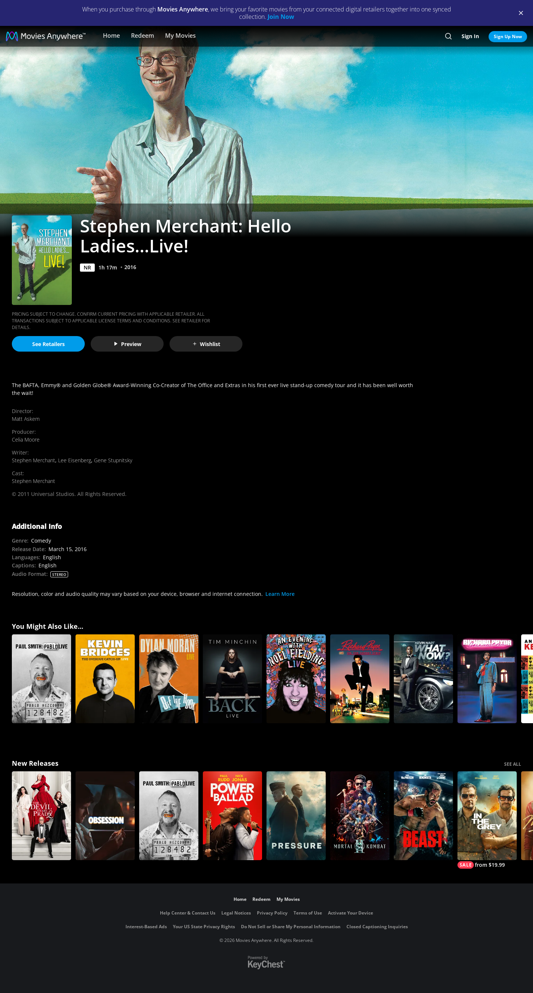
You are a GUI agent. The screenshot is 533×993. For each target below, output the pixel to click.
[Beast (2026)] (423, 815)
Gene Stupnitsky (113, 460)
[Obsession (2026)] (105, 815)
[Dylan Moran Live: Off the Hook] (168, 678)
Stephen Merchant (33, 460)
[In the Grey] (487, 820)
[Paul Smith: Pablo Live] (41, 678)
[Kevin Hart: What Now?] (423, 678)
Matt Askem (26, 418)
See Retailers (48, 344)
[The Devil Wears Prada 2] (41, 815)
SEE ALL (512, 764)
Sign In (470, 36)
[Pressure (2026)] (296, 815)
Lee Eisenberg (74, 460)
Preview (127, 344)
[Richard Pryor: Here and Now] (487, 678)
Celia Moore (26, 439)
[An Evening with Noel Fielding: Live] (296, 678)
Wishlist (206, 344)
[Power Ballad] (232, 815)
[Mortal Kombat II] (359, 815)
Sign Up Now (508, 36)
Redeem (142, 35)
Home (111, 35)
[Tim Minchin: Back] (232, 678)
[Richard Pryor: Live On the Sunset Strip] (359, 678)
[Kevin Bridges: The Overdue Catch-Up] (105, 678)
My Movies (180, 35)
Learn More (280, 593)
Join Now (281, 17)
